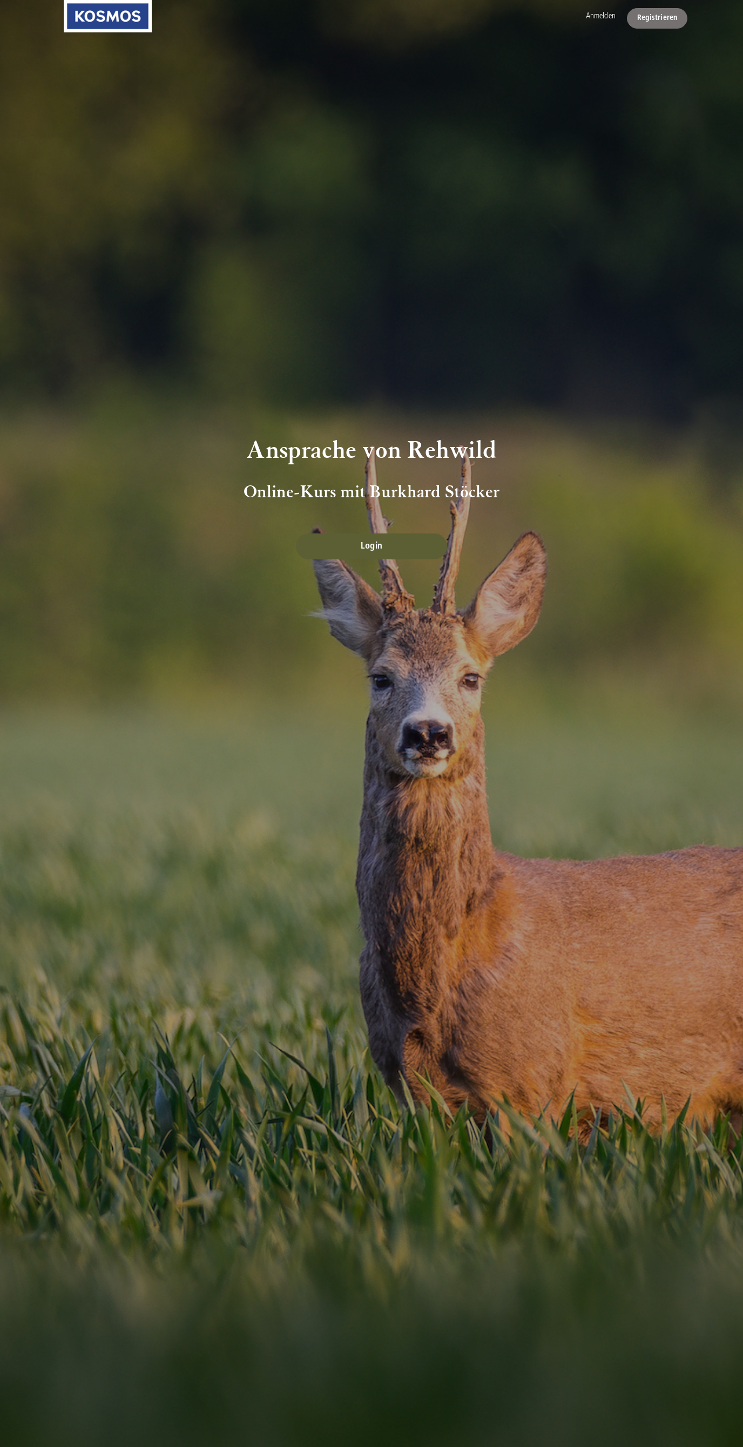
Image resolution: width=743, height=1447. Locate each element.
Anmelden (601, 16)
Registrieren (657, 18)
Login (371, 546)
